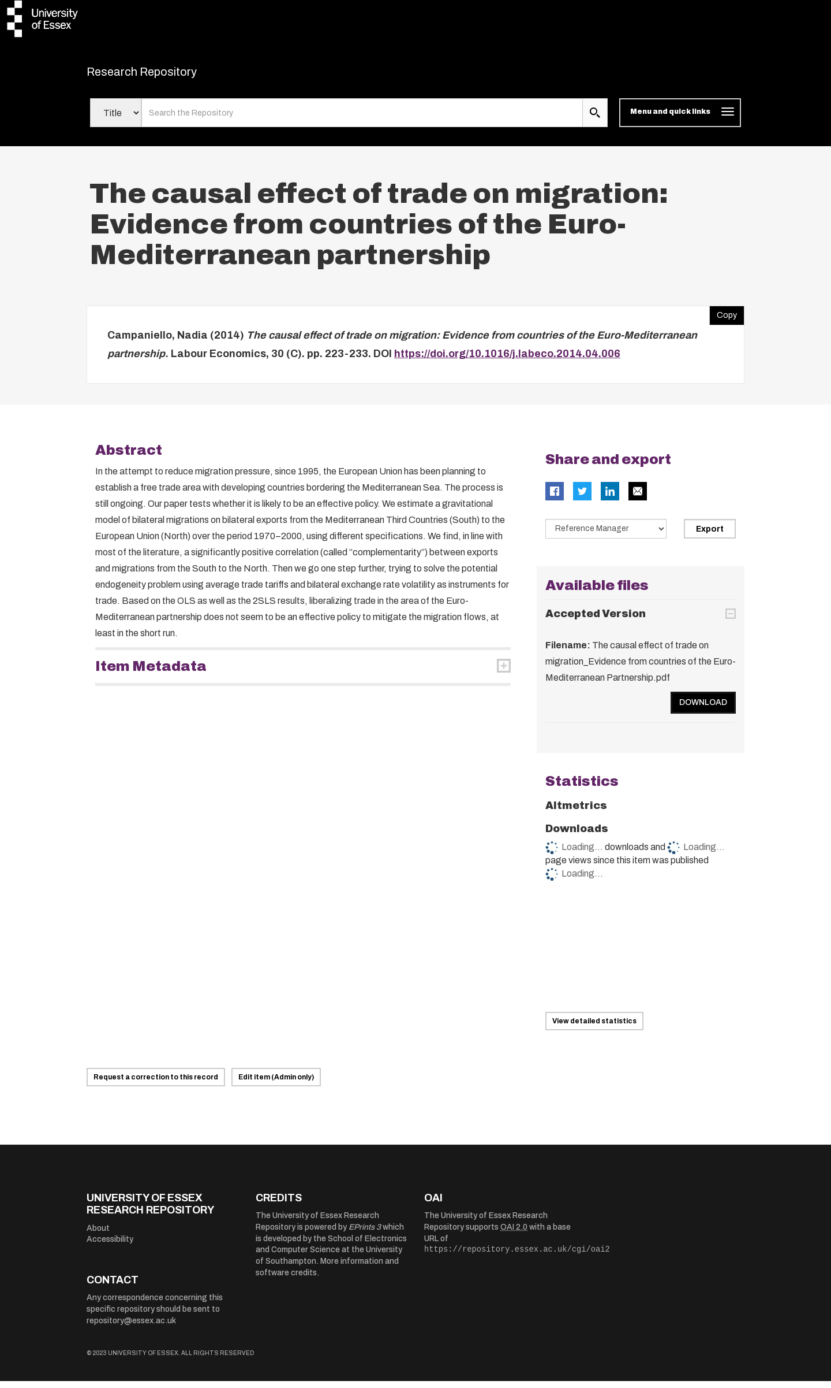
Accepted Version (595, 620)
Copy (723, 320)
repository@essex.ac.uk (131, 1327)
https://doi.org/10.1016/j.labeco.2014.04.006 (507, 360)
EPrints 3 (365, 1234)
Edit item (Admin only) (276, 1084)
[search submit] (595, 120)
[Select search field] (115, 120)
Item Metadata (151, 673)
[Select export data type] (606, 536)
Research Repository (168, 75)
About (98, 1235)
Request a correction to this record (155, 1084)
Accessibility (110, 1246)
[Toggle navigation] (680, 120)
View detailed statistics (594, 1028)
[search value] (362, 120)
